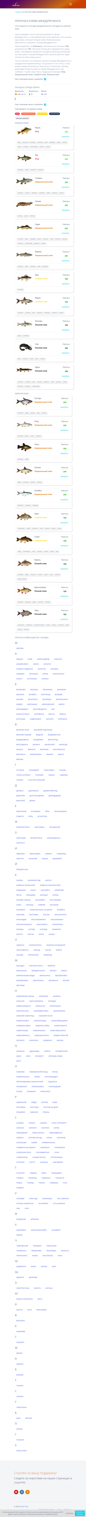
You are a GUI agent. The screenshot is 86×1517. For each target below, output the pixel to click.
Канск (33, 890)
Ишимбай (57, 859)
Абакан (19, 659)
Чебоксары (51, 1246)
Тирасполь (21, 1407)
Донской (20, 800)
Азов (30, 659)
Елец (30, 816)
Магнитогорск (36, 966)
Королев (20, 915)
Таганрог (20, 1173)
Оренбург (39, 1056)
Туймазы (54, 1183)
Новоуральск (39, 1030)
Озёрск (47, 1051)
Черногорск (21, 1256)
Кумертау (56, 929)
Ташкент (20, 1342)
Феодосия (21, 1219)
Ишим (45, 859)
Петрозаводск (51, 1077)
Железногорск (23, 827)
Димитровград (50, 791)
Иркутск (20, 859)
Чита (60, 1256)
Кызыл (52, 934)
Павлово (20, 1072)
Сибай (34, 1142)
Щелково (33, 1277)
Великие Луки (22, 730)
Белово (19, 699)
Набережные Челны (25, 996)
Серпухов (61, 1138)
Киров (55, 895)
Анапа (36, 664)
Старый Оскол (39, 1157)
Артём (45, 674)
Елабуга (20, 816)
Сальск (32, 1123)
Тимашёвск (56, 1173)
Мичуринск (38, 980)
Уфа (18, 1208)
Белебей (58, 694)
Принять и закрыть (80, 1513)
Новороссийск (42, 1026)
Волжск (36, 744)
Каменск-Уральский (25, 885)
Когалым (54, 905)
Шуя (54, 1266)
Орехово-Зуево (55, 1056)
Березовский (48, 704)
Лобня (59, 950)
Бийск (62, 704)
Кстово (31, 929)
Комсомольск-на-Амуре (41, 910)
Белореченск (62, 699)
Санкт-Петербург (59, 1123)
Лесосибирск (22, 950)
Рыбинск (34, 1112)
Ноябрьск (47, 1040)
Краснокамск (57, 919)
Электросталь (22, 1288)
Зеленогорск (36, 838)
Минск (19, 1353)
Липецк (36, 950)
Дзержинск (33, 791)
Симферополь (48, 1142)
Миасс (64, 971)
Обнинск (20, 1051)
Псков (19, 1091)
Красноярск (42, 924)
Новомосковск (23, 1026)
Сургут (32, 1162)
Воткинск (20, 754)
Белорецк (47, 699)
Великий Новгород (43, 730)
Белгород (45, 694)
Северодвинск (55, 1133)
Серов (49, 1138)
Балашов (61, 689)
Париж (19, 1429)
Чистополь (47, 1256)
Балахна (34, 689)
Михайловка (61, 975)
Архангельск (58, 674)
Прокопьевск (38, 1086)
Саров (56, 1128)
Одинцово (34, 1051)
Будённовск (35, 719)
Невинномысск (23, 1006)
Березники (32, 704)
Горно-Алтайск (23, 775)
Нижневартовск (41, 1011)
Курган (31, 934)
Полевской (21, 1086)
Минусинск (45, 975)
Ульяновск (47, 1198)
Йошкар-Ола (22, 869)
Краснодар (21, 919)
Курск (41, 934)
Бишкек (19, 1375)
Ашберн (19, 1364)
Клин (18, 905)
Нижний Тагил (46, 1016)
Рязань (46, 1112)
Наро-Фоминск (36, 1001)
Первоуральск (22, 1077)
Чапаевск (37, 1246)
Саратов (45, 1128)
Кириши (44, 895)
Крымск (20, 929)
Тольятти (59, 1178)
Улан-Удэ (33, 1198)
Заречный (21, 838)
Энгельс (49, 1288)
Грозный (39, 775)
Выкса (61, 754)
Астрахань (32, 679)
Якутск (19, 1310)
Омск (18, 1056)
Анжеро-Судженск (24, 669)
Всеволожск (36, 754)
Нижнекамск (59, 1011)
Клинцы (29, 905)
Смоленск (45, 1147)
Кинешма (30, 895)
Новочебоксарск (58, 1030)
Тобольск (46, 1178)
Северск (20, 1138)
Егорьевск (35, 811)
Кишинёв (20, 1331)
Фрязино (35, 1219)
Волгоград (53, 740)
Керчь (19, 895)
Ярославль (42, 1310)
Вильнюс (20, 1321)
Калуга (48, 880)
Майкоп (51, 966)
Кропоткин (57, 924)
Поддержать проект (46, 1509)
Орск (18, 1061)
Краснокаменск (38, 919)
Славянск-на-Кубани (25, 1147)
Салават (20, 1123)
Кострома (33, 915)
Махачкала (21, 971)
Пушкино (31, 1091)
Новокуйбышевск (59, 1021)
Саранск (20, 1128)
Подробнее (69, 1513)
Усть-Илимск (59, 1203)
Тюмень (20, 1188)
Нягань (60, 1040)
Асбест (19, 679)
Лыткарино (33, 955)
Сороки (19, 1396)
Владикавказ (22, 740)
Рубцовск (20, 1112)
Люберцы (47, 955)
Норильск (33, 1040)
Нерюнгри (40, 1006)
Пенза (55, 1072)
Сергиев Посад (35, 1138)
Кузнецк (43, 929)
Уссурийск (43, 1203)
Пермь (37, 1077)
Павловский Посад (38, 1072)
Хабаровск (21, 1230)
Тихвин (19, 1178)
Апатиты (42, 669)
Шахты (44, 1266)
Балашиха (47, 689)
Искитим (33, 859)
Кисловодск (55, 900)
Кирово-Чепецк (23, 900)
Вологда (63, 744)
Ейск (47, 811)
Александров (43, 659)
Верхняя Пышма (23, 735)
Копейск (61, 910)
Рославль (20, 1107)
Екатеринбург (60, 811)
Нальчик (20, 1001)
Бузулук (50, 719)
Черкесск (65, 1251)
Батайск (33, 694)
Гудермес (63, 775)
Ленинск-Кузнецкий (55, 945)
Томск (19, 1183)
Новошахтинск (41, 1035)
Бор (53, 709)
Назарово (43, 996)
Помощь (67, 1509)
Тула (65, 1183)
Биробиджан (22, 709)
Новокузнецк (40, 1021)
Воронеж (44, 749)
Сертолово (21, 1142)
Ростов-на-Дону (50, 1107)
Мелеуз (53, 971)
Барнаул (20, 694)
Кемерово (59, 890)
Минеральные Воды (25, 975)
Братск (52, 714)
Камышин (21, 890)
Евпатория (21, 811)
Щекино (20, 1277)
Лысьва (19, 955)
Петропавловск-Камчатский (29, 1082)
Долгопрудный (36, 796)
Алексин (58, 659)
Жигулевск (40, 827)
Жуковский (54, 827)
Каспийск (45, 890)
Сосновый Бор (42, 1152)
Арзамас (54, 669)
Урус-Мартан (63, 1198)
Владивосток (54, 735)
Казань (19, 880)
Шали (33, 1266)
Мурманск (53, 980)
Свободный (21, 1133)
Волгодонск (22, 744)
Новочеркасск (23, 1035)
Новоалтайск (22, 1021)
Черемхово (36, 1251)
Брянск (63, 714)
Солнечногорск (23, 1152)
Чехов (35, 1256)
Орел (28, 1056)
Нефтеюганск (22, 1011)
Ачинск (45, 679)
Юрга (40, 1299)
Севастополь (38, 1133)
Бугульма (20, 719)
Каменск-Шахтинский (50, 885)
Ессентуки (42, 816)
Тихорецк (32, 1178)
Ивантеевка (35, 854)
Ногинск (20, 1040)
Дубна (32, 800)
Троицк (30, 1183)
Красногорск (60, 915)
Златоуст (20, 843)
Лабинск (20, 945)
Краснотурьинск (24, 924)
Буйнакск (62, 719)
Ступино (20, 1162)
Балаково (20, 689)
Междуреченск (38, 971)
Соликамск (59, 1147)
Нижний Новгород (25, 1016)
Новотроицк (22, 1030)
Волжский (49, 744)
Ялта (29, 1310)
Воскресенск (59, 749)
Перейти (65, 137)
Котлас (46, 915)
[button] (43, 79)
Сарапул (33, 1128)
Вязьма (19, 759)
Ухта (27, 1208)
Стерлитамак (56, 1157)
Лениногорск (35, 945)
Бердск (19, 704)
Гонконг (20, 1440)
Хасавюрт (56, 1230)
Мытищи (20, 985)
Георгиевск (49, 770)
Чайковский (22, 1246)
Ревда (34, 1102)
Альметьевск (22, 664)
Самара (43, 1123)
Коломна (20, 910)
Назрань (57, 996)
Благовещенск (40, 709)
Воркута (31, 749)
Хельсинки (21, 1451)
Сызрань (44, 1162)
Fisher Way (24, 1506)
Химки (19, 1235)
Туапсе (42, 1183)
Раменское (21, 1102)
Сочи (56, 1152)
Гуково (19, 780)
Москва (19, 648)
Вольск (19, 749)
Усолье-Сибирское (25, 1203)
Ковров (41, 905)
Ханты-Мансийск (39, 1230)
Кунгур (19, 934)
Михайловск (22, 980)
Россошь (34, 1107)
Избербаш (61, 854)
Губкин (51, 775)
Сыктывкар (58, 1162)
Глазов (62, 770)
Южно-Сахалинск (24, 1299)
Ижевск (48, 854)
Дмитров (20, 796)
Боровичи (39, 714)
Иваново (20, 854)
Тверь (43, 1173)
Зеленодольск (54, 838)
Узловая (20, 1198)
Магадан (20, 966)
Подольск (52, 1082)
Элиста (37, 1288)
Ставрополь (22, 1157)
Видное (39, 735)
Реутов (44, 1102)
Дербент (20, 791)
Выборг (50, 754)
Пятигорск (45, 1091)
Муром (66, 980)
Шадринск (21, 1266)
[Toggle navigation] (70, 4)
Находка (52, 1001)
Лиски (48, 950)
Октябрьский (61, 1051)
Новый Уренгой (61, 1035)
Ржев (54, 1102)
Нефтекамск (55, 1006)
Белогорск (33, 699)
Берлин (28, 1418)
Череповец (51, 1251)
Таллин (19, 1386)
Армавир (20, 674)
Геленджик (34, 770)
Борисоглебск (23, 714)
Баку (18, 1418)
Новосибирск (60, 1026)
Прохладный (55, 1086)
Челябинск (21, 1251)
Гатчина (20, 770)
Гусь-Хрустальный (36, 780)
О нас (59, 1509)
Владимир (38, 740)
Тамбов (33, 1173)
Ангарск (47, 664)
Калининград (34, 880)
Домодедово (55, 796)
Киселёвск (40, 900)
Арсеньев (33, 674)
